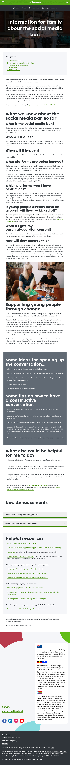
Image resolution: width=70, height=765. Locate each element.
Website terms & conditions (11, 738)
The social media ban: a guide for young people (21, 543)
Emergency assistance (49, 8)
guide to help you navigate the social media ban (43, 105)
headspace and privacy (9, 741)
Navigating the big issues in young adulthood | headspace (25, 569)
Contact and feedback (12, 711)
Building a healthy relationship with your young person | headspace (28, 573)
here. (52, 748)
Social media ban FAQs (14, 61)
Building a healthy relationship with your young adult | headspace (27, 578)
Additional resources (13, 69)
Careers (6, 707)
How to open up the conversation (17, 65)
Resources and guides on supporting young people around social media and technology (34, 548)
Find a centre (34, 8)
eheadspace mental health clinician (37, 485)
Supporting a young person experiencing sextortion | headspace (26, 599)
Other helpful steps (13, 67)
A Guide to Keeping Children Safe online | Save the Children (25, 588)
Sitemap (5, 744)
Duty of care (6, 735)
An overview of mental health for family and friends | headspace (26, 609)
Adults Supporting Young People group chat (20, 556)
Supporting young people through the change (21, 63)
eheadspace (11, 552)
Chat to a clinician (19, 8)
